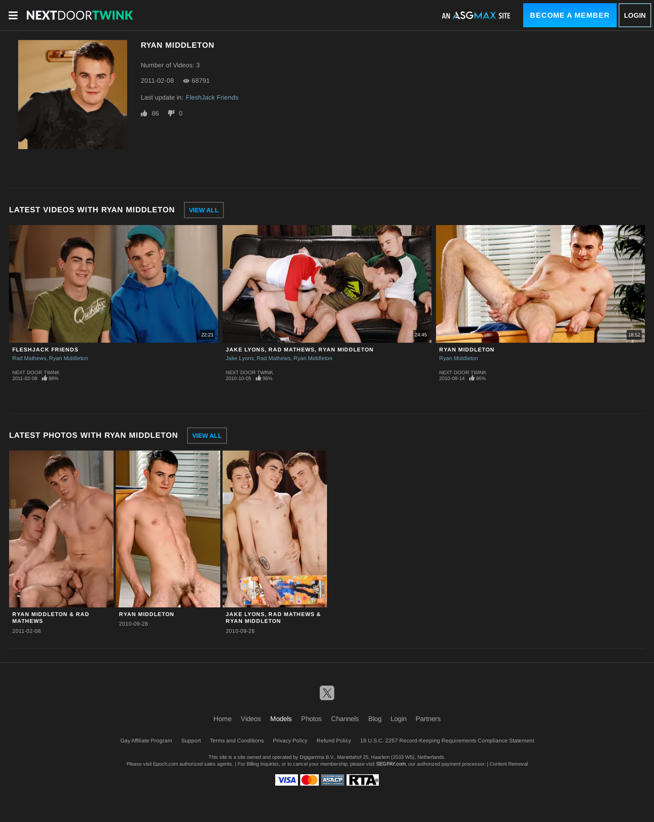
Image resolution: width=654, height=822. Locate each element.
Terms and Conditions (237, 740)
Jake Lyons (240, 358)
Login (635, 15)
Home (222, 718)
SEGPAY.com (391, 764)
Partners (428, 718)
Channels (345, 718)
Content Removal (509, 764)
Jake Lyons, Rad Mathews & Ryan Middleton (273, 617)
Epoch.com (165, 764)
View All (204, 210)
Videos (251, 718)
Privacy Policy (290, 740)
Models (281, 718)
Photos (311, 718)
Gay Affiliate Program (146, 740)
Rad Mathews (29, 358)
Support (191, 740)
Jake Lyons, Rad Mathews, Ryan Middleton (300, 349)
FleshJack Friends (212, 97)
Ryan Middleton (68, 358)
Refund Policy (334, 740)
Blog (375, 718)
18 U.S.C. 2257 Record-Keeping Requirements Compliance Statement (447, 740)
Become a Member (570, 15)
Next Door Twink (35, 372)
